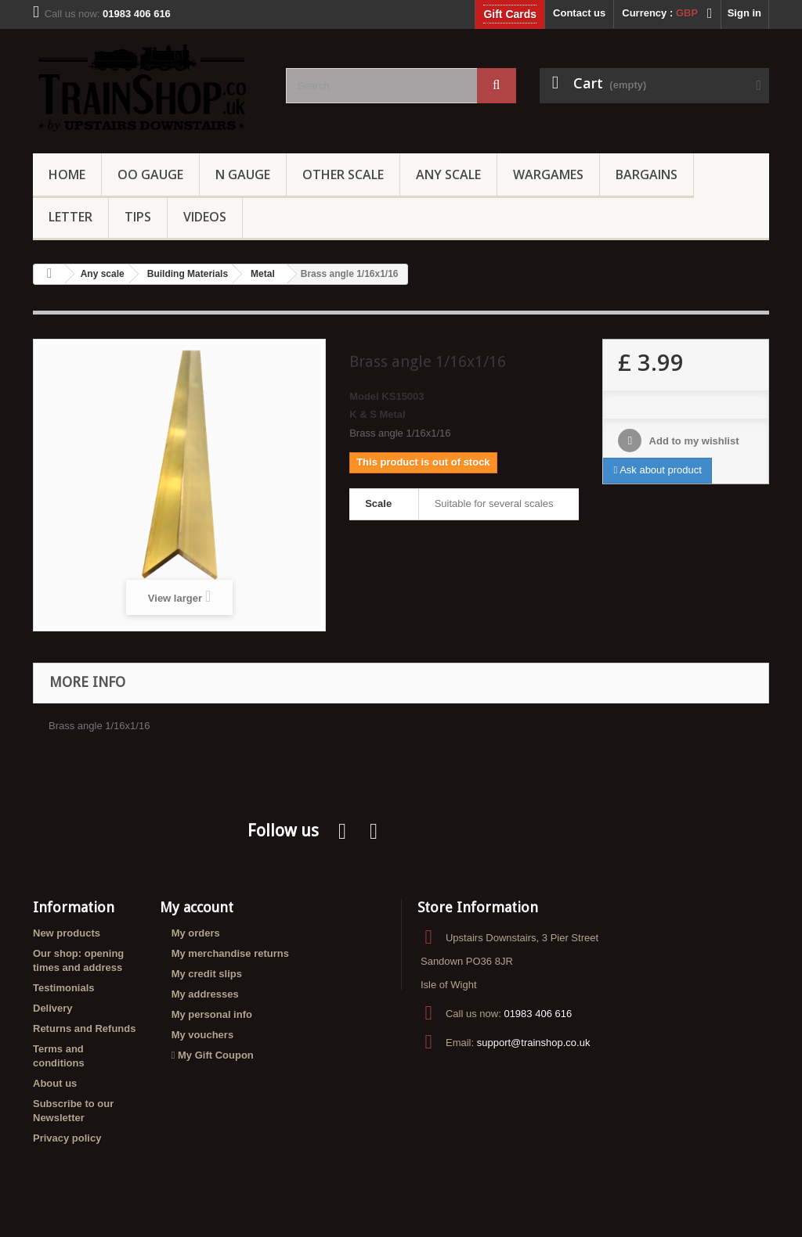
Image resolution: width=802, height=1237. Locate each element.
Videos (204, 216)
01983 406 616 (538, 1013)
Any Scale (448, 174)
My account (196, 907)
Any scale (103, 273)
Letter (70, 216)
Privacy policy (67, 1138)
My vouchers (202, 1035)
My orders (196, 933)
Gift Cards (509, 14)
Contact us (579, 13)
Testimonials (64, 988)
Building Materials (187, 273)
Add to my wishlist (692, 441)
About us (55, 1083)
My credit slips (207, 974)
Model (364, 396)
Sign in (744, 13)
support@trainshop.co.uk (534, 1042)
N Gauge (242, 174)
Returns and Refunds (84, 1028)
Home (67, 174)
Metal (263, 273)
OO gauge (150, 174)
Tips (138, 216)
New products (66, 933)
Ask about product (657, 470)
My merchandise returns (230, 953)
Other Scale (343, 174)
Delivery (53, 1008)
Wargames (548, 174)
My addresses (205, 994)
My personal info (212, 1014)
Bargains (646, 174)
